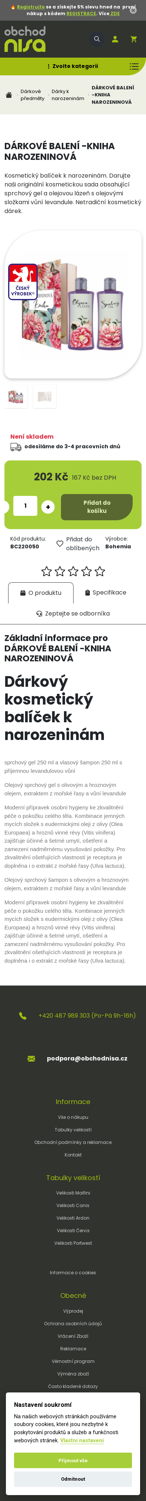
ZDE (114, 13)
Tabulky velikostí (73, 1130)
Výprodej (73, 1311)
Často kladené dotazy (73, 1386)
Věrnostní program (73, 1361)
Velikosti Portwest (73, 1243)
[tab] (41, 592)
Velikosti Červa (73, 1230)
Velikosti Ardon (73, 1218)
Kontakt (73, 1155)
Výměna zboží (73, 1374)
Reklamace (73, 1349)
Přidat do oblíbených (78, 543)
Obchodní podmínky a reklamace (73, 1142)
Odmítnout (73, 1479)
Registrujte (31, 7)
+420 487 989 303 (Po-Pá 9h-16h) (87, 1015)
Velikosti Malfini (73, 1193)
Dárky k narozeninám (68, 95)
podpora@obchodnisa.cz (87, 1058)
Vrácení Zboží (73, 1336)
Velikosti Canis (73, 1205)
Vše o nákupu (73, 1117)
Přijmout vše (73, 1460)
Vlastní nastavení (82, 1440)
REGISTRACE (81, 13)
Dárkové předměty (32, 95)
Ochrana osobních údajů (73, 1323)
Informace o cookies (73, 1272)
